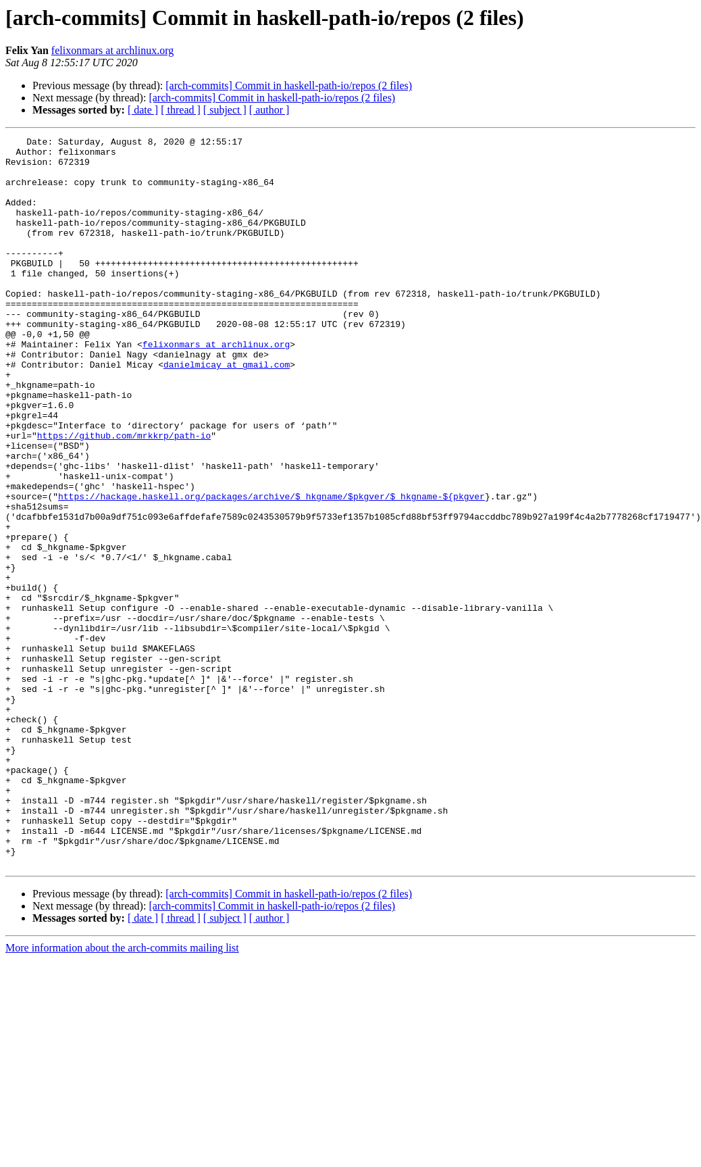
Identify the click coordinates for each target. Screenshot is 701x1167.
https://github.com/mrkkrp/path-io (124, 496)
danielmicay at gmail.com (226, 411)
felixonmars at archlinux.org (112, 50)
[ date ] (143, 110)
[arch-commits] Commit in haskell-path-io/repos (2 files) (288, 85)
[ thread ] (181, 110)
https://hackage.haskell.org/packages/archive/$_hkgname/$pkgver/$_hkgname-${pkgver (271, 569)
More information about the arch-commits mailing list (122, 1093)
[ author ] (269, 110)
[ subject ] (224, 110)
